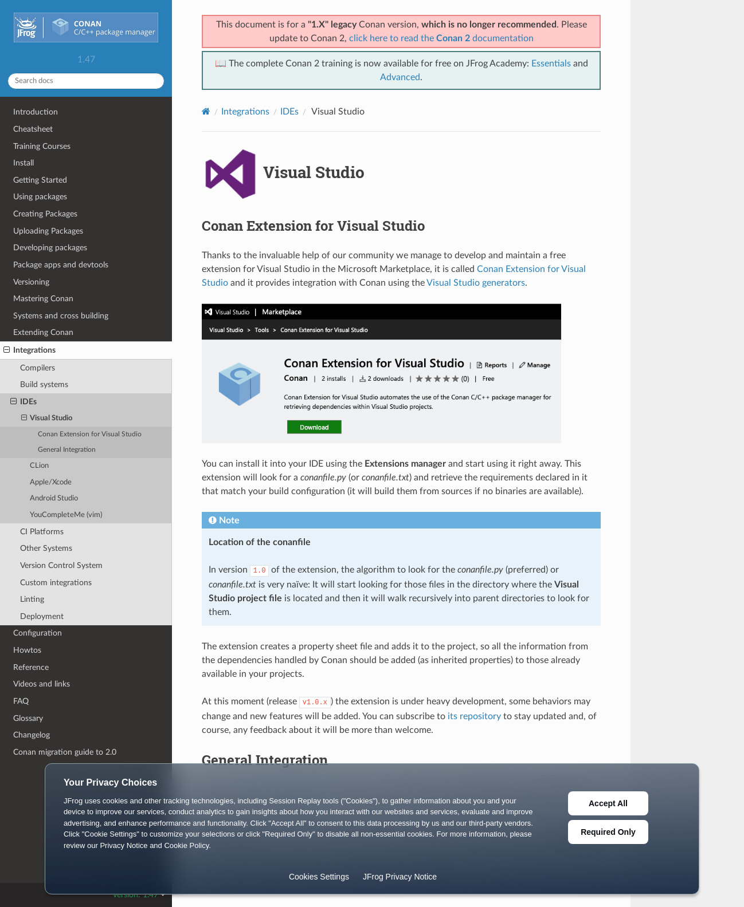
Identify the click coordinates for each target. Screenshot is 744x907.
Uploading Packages (48, 231)
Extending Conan (43, 332)
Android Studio (54, 498)
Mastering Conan (43, 298)
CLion (39, 466)
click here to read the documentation (441, 38)
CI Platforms (42, 531)
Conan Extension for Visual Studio (90, 434)
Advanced (400, 77)
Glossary (28, 718)
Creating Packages (45, 214)
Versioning (31, 282)
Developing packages (50, 247)
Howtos (27, 650)
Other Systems (46, 548)
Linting (32, 599)
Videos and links (41, 684)
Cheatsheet (33, 129)
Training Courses (42, 146)
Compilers (37, 368)
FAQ (21, 701)
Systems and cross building (60, 315)
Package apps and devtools (60, 265)
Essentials (551, 63)
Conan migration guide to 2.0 (64, 752)
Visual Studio (47, 418)
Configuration (37, 633)
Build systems (44, 384)
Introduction (35, 112)
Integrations (29, 350)
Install (23, 163)
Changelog (31, 735)
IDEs (23, 402)
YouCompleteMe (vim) (66, 515)
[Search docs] (86, 81)
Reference (31, 667)
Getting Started (40, 180)
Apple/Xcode (51, 482)
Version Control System (61, 565)
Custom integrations (56, 582)
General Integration (67, 450)
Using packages (40, 196)
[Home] (206, 111)
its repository (474, 716)
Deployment (42, 616)
